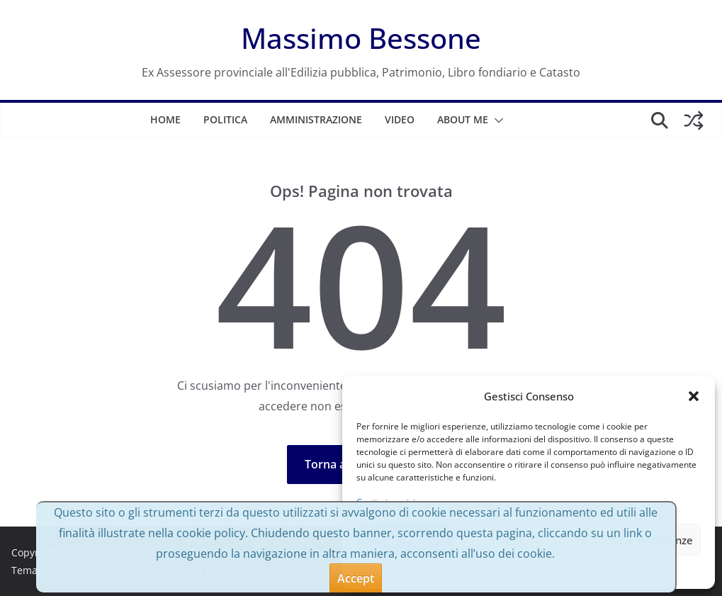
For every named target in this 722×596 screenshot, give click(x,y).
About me (462, 119)
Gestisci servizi (385, 502)
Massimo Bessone (361, 37)
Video (399, 119)
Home (165, 119)
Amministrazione (316, 119)
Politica (225, 119)
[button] (694, 396)
